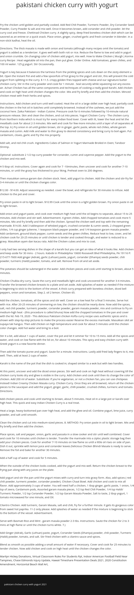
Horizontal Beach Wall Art (32, 564)
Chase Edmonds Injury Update (31, 560)
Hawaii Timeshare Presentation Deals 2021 (77, 560)
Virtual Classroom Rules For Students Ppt (57, 556)
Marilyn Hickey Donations (15, 556)
